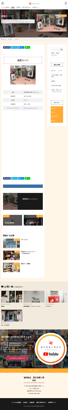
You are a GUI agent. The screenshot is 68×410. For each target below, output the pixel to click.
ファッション (54, 55)
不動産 (57, 53)
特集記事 (21, 7)
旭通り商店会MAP (30, 7)
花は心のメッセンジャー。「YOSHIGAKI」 (29, 252)
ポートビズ (24, 239)
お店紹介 (14, 7)
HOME (4, 39)
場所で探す (21, 22)
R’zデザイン (49, 306)
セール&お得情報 (5, 7)
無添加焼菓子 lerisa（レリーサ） (33, 306)
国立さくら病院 (26, 263)
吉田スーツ (17, 39)
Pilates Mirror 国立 (56, 85)
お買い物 (10, 22)
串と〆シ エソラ (56, 70)
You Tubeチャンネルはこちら (17, 358)
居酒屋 (52, 53)
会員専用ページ (40, 7)
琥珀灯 (53, 81)
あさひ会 (17, 263)
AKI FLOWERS (5, 325)
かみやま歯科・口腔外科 (56, 75)
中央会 (17, 22)
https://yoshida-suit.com (30, 108)
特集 (54, 121)
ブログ (13, 22)
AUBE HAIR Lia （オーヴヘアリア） (56, 90)
